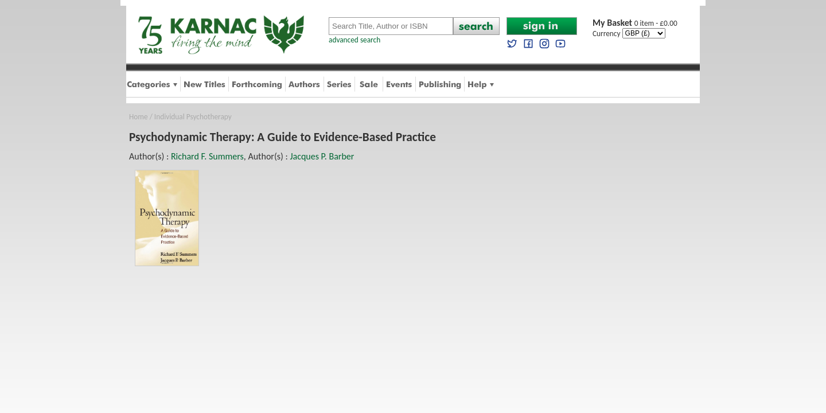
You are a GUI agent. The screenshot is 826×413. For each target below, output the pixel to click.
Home (138, 117)
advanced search (354, 40)
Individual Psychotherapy (193, 117)
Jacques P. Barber (322, 156)
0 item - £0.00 (635, 23)
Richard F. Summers (207, 156)
